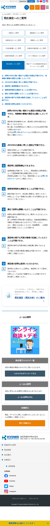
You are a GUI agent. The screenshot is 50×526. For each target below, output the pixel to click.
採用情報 (11, 466)
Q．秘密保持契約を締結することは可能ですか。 (20, 90)
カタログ (32, 7)
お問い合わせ (42, 7)
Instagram (12, 491)
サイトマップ (13, 1)
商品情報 (7, 450)
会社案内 (7, 455)
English (31, 1)
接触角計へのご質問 (37, 33)
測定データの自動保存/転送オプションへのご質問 (36, 65)
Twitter (11, 486)
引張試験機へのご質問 (13, 48)
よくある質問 (25, 317)
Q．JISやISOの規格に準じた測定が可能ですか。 (20, 82)
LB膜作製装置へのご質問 (13, 56)
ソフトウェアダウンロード (37, 7)
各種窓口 (7, 460)
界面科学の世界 (10, 445)
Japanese (22, 1)
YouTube (12, 481)
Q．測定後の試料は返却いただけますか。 (17, 104)
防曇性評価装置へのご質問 (36, 48)
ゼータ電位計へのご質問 (36, 56)
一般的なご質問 (13, 33)
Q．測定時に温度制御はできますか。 (16, 86)
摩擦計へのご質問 (37, 40)
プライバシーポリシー (19, 498)
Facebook (12, 476)
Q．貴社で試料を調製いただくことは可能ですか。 (21, 94)
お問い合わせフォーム (20, 132)
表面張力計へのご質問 (13, 40)
